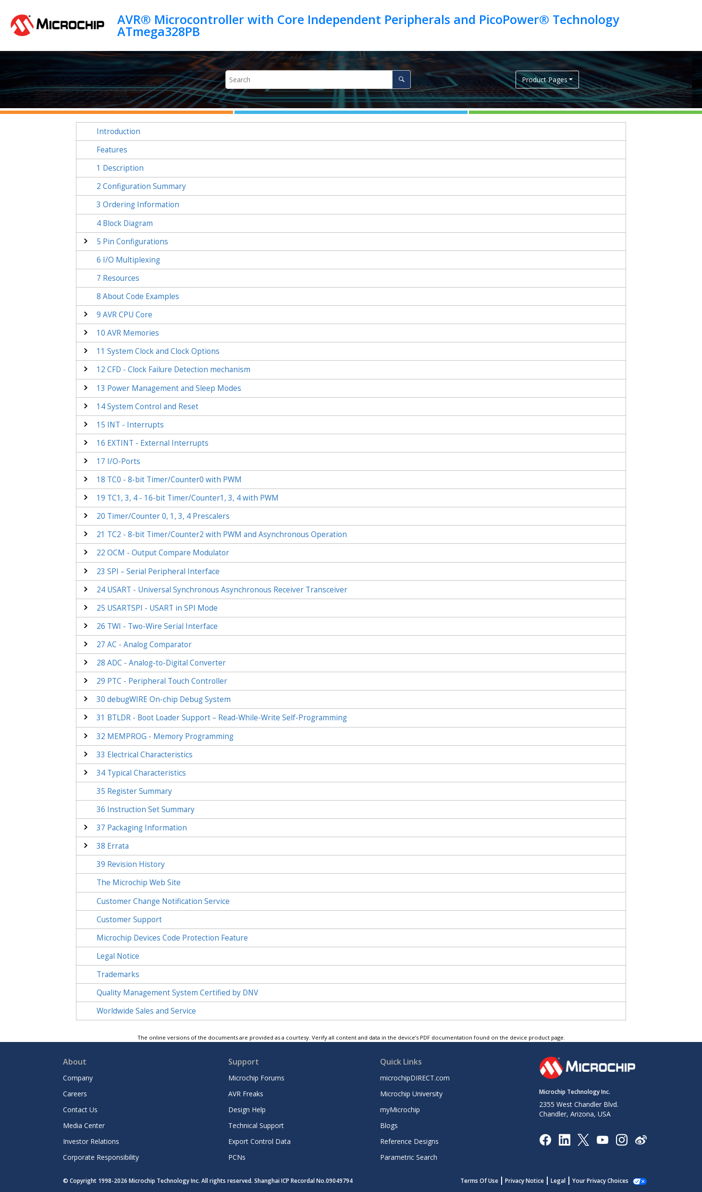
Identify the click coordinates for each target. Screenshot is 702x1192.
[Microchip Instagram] (622, 1139)
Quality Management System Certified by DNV (177, 993)
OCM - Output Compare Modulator (163, 553)
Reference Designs (409, 1141)
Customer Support (129, 920)
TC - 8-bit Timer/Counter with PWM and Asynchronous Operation (222, 534)
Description (120, 168)
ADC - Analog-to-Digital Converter (161, 663)
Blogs (389, 1125)
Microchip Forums (256, 1077)
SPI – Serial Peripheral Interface (158, 571)
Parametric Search (408, 1157)
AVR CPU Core (124, 315)
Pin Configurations (132, 242)
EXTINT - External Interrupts (153, 443)
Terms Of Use (490, 1181)
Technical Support (256, 1125)
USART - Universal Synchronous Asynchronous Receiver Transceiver (222, 590)
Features (112, 150)
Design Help (247, 1109)
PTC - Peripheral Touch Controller (162, 681)
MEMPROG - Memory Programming (165, 736)
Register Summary (134, 791)
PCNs (237, 1157)
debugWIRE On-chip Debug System (164, 699)
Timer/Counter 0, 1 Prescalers (163, 516)
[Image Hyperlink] (602, 1139)
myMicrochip (400, 1109)
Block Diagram (125, 223)
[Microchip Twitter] (583, 1139)
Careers (75, 1093)
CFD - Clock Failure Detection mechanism (173, 369)
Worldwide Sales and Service (146, 1011)
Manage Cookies (605, 1181)
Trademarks (118, 974)
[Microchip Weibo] (641, 1139)
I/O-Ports (118, 461)
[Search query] (318, 79)
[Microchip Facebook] (545, 1139)
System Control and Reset (147, 407)
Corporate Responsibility (101, 1157)
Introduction (118, 131)
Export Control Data (259, 1141)
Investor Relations (91, 1141)
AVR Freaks (245, 1093)
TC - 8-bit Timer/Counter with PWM (169, 480)
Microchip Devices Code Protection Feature (172, 938)
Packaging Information (142, 828)
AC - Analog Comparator (144, 645)
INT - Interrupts (130, 425)
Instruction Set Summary (146, 809)
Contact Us (80, 1109)
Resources (118, 278)
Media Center (84, 1125)
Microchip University (411, 1093)
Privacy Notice (535, 1181)
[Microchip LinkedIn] (564, 1139)
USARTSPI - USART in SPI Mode (157, 608)
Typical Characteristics (141, 773)
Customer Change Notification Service (163, 901)
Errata (113, 846)
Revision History (131, 864)
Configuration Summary (141, 186)
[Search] (401, 79)
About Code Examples (138, 296)
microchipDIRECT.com (415, 1077)
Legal (568, 1181)
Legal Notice (118, 956)
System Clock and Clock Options (158, 351)
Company (78, 1077)
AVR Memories (128, 333)
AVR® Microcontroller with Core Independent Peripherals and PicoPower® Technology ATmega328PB (368, 25)
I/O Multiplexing (128, 260)
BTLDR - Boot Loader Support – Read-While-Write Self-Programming (222, 718)
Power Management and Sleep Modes (169, 388)
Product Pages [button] (544, 79)
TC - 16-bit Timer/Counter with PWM (188, 498)
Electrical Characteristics (145, 755)
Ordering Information (138, 205)
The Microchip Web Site (139, 883)
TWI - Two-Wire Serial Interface (157, 626)
